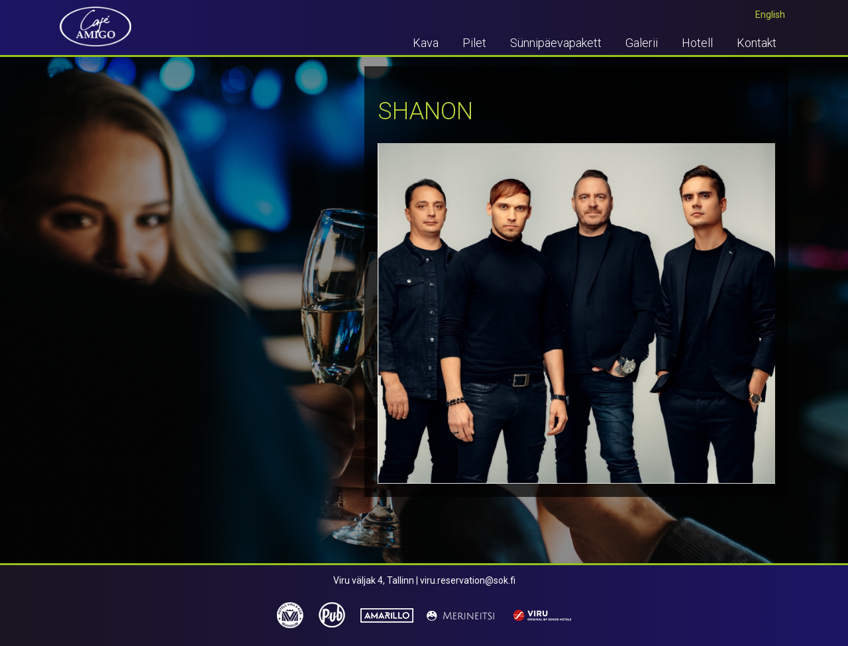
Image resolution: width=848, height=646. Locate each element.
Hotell (697, 43)
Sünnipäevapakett (556, 43)
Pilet (474, 43)
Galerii (641, 43)
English (770, 14)
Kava (426, 43)
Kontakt (756, 43)
